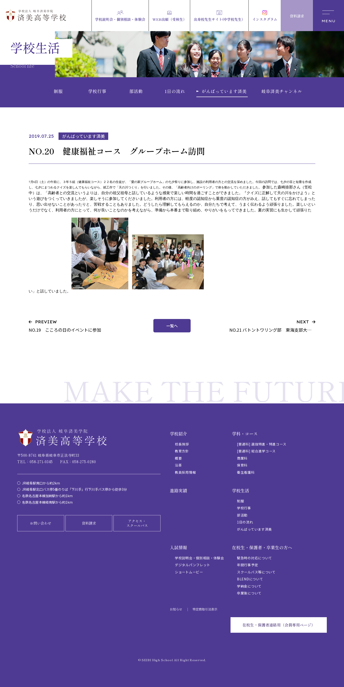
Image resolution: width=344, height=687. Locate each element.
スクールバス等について (256, 572)
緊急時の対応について (254, 557)
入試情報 (178, 547)
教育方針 (182, 451)
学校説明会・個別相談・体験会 (199, 557)
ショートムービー (189, 572)
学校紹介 (178, 433)
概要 (178, 458)
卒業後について (249, 593)
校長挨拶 (182, 444)
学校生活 (240, 490)
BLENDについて (250, 579)
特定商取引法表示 (205, 609)
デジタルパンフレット (192, 564)
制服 (240, 501)
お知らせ (176, 609)
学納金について (249, 586)
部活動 (242, 515)
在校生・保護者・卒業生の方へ (262, 547)
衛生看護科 (246, 472)
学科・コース (245, 433)
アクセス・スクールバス (137, 523)
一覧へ (172, 326)
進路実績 (178, 490)
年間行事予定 (247, 564)
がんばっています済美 (254, 529)
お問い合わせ (40, 523)
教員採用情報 (185, 472)
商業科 (242, 458)
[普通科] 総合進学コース (256, 451)
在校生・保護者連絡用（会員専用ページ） (278, 625)
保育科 (242, 465)
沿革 (178, 465)
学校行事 (244, 508)
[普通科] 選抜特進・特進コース (261, 444)
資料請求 (89, 523)
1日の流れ (245, 522)
